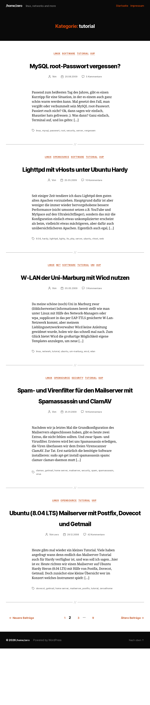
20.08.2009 (71, 88)
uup (96, 54)
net (56, 289)
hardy (45, 261)
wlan (94, 386)
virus (38, 520)
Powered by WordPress (49, 696)
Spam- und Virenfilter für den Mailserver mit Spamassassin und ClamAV (75, 435)
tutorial (84, 54)
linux (55, 54)
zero (55, 592)
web (102, 261)
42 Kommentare (96, 592)
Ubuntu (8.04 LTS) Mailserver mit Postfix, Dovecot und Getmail (75, 569)
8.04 (38, 261)
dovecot (40, 646)
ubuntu (87, 261)
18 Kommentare (94, 458)
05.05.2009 (71, 323)
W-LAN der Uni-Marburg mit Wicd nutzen (75, 306)
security (71, 142)
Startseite (122, 5)
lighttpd (54, 261)
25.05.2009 (70, 203)
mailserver (75, 516)
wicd (87, 386)
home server (61, 516)
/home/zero (15, 6)
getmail (49, 516)
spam (95, 516)
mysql (45, 142)
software (68, 54)
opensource (60, 169)
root (64, 142)
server (80, 142)
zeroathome (108, 646)
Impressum (137, 5)
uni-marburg (77, 386)
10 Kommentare (94, 203)
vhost (96, 261)
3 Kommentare (94, 323)
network (46, 386)
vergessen (91, 142)
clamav (40, 516)
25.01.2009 (70, 458)
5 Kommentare (94, 88)
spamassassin (106, 516)
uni (96, 289)
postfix (87, 646)
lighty (62, 261)
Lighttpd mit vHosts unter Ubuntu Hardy (75, 186)
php (72, 261)
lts (67, 261)
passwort (55, 142)
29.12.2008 (73, 592)
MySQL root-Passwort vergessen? (75, 71)
